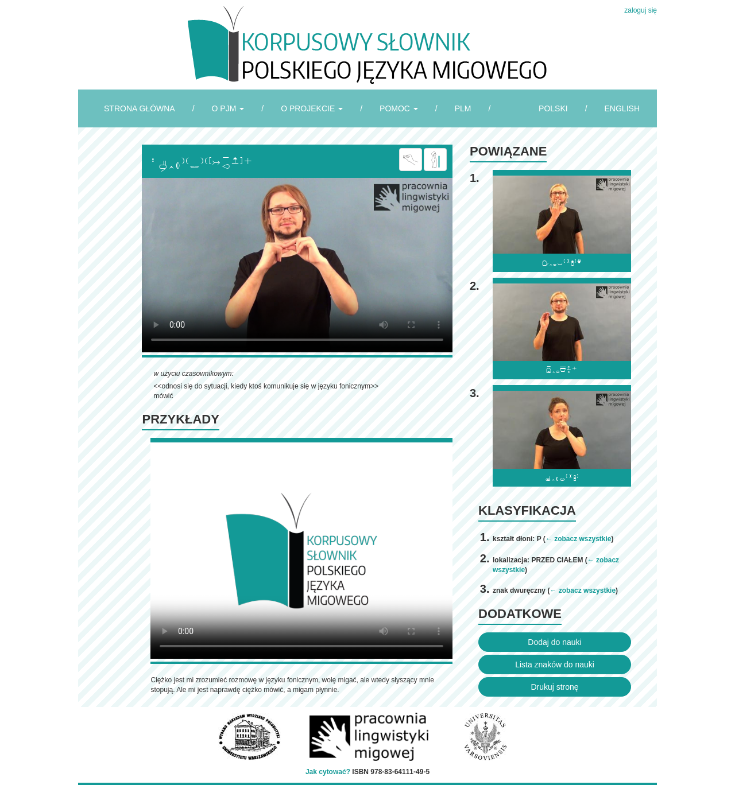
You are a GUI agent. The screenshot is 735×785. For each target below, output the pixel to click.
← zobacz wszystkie (579, 539)
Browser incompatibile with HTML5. (297, 265)
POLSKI (553, 108)
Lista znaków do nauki (554, 664)
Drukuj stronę (554, 686)
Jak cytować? (327, 772)
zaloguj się (640, 10)
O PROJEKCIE (312, 108)
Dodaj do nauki (554, 642)
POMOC (399, 108)
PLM (463, 108)
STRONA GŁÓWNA (139, 108)
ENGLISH (622, 108)
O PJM (228, 108)
